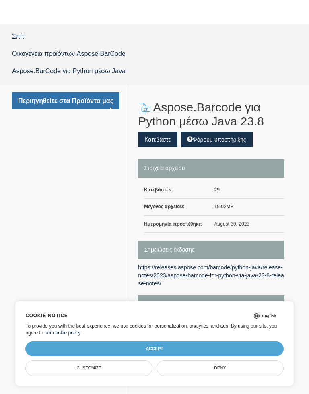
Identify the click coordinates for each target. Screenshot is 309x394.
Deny (220, 367)
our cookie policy (62, 333)
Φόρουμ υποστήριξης (216, 139)
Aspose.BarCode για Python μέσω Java (69, 71)
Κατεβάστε (157, 139)
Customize (88, 367)
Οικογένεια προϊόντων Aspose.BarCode (69, 53)
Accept (154, 348)
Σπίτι (19, 36)
